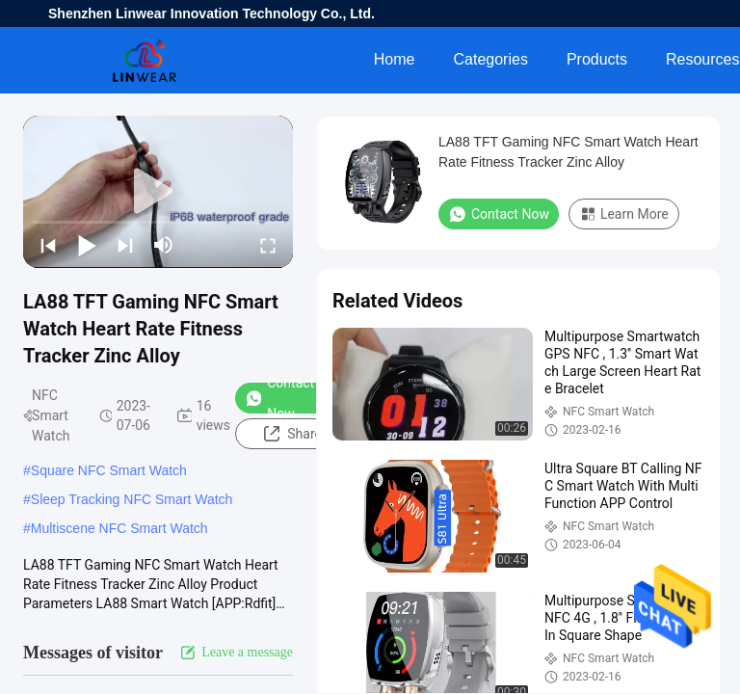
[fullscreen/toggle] (268, 244)
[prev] (48, 244)
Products (597, 59)
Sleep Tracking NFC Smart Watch (132, 499)
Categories (491, 59)
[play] (158, 192)
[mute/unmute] (164, 244)
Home (394, 59)
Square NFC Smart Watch (109, 470)
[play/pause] (86, 244)
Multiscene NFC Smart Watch (119, 528)
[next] (125, 244)
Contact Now (279, 398)
